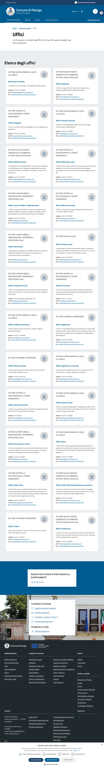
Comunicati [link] (81, 663)
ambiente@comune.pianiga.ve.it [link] (69, 97)
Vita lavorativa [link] (58, 682)
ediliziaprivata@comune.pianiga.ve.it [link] (23, 179)
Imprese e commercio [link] (60, 663)
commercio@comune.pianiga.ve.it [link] (70, 500)
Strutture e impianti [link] (85, 699)
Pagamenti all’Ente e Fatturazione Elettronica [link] (61, 728)
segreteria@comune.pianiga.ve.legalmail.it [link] (23, 94)
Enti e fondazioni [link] (10, 669)
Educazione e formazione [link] (37, 682)
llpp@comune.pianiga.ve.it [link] (20, 220)
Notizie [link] (80, 659)
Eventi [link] (80, 686)
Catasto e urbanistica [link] (36, 676)
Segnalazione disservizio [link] (37, 723)
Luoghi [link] (80, 683)
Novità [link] (27, 19)
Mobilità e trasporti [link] (59, 666)
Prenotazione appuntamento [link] (39, 720)
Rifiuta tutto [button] (68, 760)
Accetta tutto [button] (52, 760)
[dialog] (52, 755)
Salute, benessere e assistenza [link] (63, 669)
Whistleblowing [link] (58, 720)
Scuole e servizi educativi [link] (86, 689)
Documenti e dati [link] (10, 679)
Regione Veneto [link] (11, 2)
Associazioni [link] (82, 702)
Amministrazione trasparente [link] (63, 717)
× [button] (101, 744)
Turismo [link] (56, 679)
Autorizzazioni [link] (34, 672)
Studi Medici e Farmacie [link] (86, 696)
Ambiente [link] (32, 663)
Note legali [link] (57, 740)
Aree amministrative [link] (11, 663)
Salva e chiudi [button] (36, 760)
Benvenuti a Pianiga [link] (85, 679)
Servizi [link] (37, 19)
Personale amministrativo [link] (13, 676)
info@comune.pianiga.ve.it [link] (68, 218)
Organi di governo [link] (10, 659)
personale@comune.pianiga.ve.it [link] (22, 379)
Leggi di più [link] (76, 750)
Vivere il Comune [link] (51, 19)
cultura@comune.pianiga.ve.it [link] (68, 133)
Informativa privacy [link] (60, 736)
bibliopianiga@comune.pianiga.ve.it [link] (22, 92)
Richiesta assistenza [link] (36, 727)
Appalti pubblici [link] (34, 669)
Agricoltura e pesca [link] (35, 659)
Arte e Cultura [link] (82, 693)
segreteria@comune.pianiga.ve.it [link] (69, 379)
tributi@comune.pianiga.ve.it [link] (20, 539)
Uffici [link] (6, 666)
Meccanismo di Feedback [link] (61, 733)
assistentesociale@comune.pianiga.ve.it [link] (72, 418)
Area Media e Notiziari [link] (85, 706)
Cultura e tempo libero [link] (36, 679)
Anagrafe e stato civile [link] (36, 666)
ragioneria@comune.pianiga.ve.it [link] (69, 342)
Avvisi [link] (80, 666)
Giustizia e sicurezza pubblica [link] (63, 659)
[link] (101, 13)
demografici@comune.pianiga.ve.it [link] (22, 136)
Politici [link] (6, 672)
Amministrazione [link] (13, 19)
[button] (52, 764)
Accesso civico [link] (58, 723)
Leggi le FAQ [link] (33, 717)
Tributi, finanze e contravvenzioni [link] (59, 674)
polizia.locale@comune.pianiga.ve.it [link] (70, 259)
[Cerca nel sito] (95, 11)
